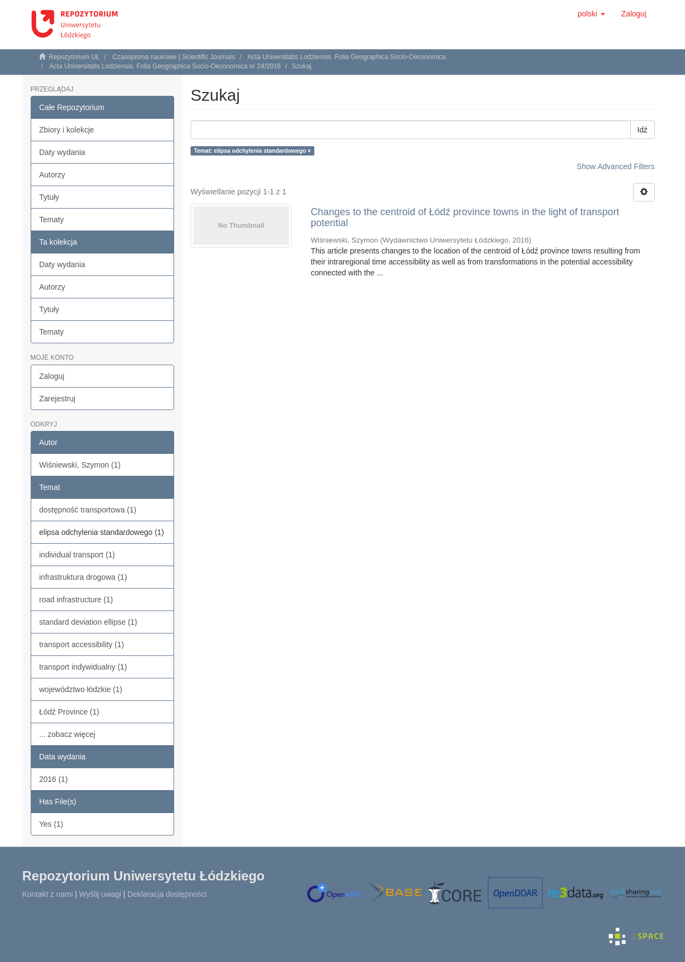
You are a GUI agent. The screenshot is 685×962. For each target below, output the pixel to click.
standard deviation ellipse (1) (88, 622)
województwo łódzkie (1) (81, 689)
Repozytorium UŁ (74, 57)
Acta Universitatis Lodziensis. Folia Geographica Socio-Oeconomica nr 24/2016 (165, 66)
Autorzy (52, 174)
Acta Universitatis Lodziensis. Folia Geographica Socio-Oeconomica (346, 57)
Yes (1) (51, 824)
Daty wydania (62, 152)
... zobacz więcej (67, 734)
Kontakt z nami (47, 894)
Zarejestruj (57, 398)
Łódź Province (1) (69, 711)
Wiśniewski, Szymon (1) (80, 464)
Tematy (51, 219)
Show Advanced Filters (615, 166)
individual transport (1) (77, 554)
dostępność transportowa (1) (87, 509)
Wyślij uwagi (100, 894)
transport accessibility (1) (81, 644)
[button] (591, 13)
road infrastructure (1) (76, 599)
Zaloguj (52, 376)
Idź (642, 129)
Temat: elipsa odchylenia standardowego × (252, 150)
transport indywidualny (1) (83, 667)
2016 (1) (53, 779)
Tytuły (49, 197)
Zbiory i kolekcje (66, 129)
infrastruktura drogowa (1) (83, 577)
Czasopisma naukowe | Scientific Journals (173, 57)
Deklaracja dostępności (167, 894)
